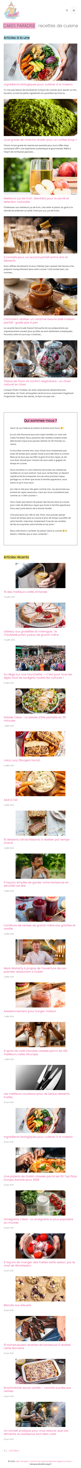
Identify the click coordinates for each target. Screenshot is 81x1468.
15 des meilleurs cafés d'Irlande (25, 592)
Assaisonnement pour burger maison (30, 1011)
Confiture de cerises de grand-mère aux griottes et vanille (39, 927)
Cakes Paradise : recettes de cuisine (30, 1461)
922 (11, 1450)
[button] (67, 10)
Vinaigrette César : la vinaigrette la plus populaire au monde (38, 1220)
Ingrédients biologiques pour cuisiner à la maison (38, 84)
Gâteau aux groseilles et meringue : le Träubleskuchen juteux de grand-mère (31, 633)
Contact (68, 1461)
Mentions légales (55, 1461)
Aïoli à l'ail (10, 800)
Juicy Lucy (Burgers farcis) (22, 760)
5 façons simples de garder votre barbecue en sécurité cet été (36, 884)
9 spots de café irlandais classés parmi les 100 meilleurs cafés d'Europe (35, 1052)
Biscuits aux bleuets (17, 1305)
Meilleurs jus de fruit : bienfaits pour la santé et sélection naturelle (36, 200)
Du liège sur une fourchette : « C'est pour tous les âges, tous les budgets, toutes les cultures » (38, 676)
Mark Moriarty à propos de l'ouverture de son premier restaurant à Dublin (35, 970)
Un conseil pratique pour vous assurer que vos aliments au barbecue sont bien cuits (36, 1432)
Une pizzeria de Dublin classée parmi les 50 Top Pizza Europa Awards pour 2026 (40, 1178)
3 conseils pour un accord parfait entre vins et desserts (36, 258)
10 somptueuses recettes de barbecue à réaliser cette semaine (37, 1346)
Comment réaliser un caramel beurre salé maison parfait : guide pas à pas (39, 320)
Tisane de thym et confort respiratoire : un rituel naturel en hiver (37, 382)
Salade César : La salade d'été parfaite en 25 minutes (35, 719)
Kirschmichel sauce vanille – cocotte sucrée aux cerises (37, 1389)
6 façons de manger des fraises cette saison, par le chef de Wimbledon (39, 1264)
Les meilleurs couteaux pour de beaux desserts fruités (36, 1095)
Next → (17, 1450)
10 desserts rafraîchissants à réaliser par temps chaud (36, 841)
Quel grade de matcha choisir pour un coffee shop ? (40, 140)
